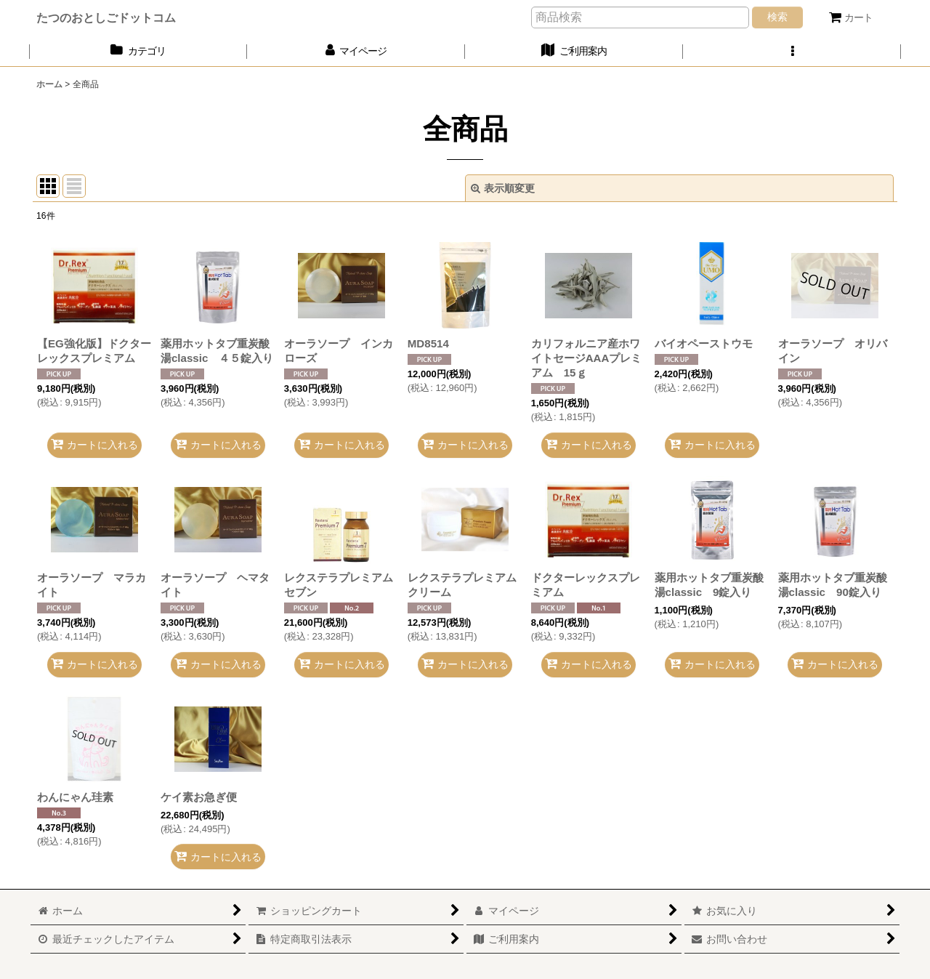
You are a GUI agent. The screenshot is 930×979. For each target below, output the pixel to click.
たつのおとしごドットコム (106, 17)
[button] (792, 51)
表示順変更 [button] (503, 188)
